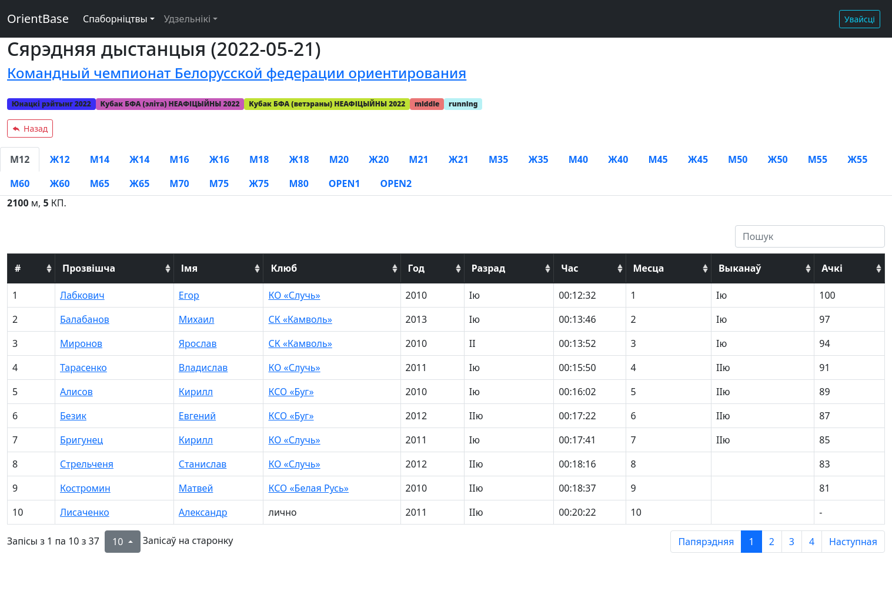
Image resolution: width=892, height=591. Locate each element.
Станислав (203, 464)
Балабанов (84, 319)
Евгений (197, 415)
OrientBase (38, 18)
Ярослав (198, 343)
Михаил (197, 319)
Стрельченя (86, 464)
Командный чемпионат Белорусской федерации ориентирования (236, 72)
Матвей (196, 488)
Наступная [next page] (853, 541)
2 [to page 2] (771, 541)
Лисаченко (84, 512)
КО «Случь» (294, 295)
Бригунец (81, 439)
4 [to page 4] (811, 541)
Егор (189, 295)
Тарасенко (83, 367)
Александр (203, 512)
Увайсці (859, 19)
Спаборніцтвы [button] (115, 18)
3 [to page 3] (791, 541)
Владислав (203, 367)
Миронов (81, 343)
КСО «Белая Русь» (308, 488)
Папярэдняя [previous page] (706, 541)
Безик (73, 415)
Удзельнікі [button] (187, 18)
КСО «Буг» (290, 391)
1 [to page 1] (751, 541)
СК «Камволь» (300, 319)
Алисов (76, 391)
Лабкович (82, 295)
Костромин (85, 488)
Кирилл (196, 391)
